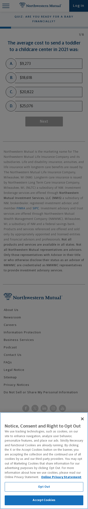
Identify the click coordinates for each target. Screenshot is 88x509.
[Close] (82, 419)
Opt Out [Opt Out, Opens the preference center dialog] (44, 486)
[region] (44, 460)
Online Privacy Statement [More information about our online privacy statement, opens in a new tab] (61, 477)
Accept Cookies (44, 500)
